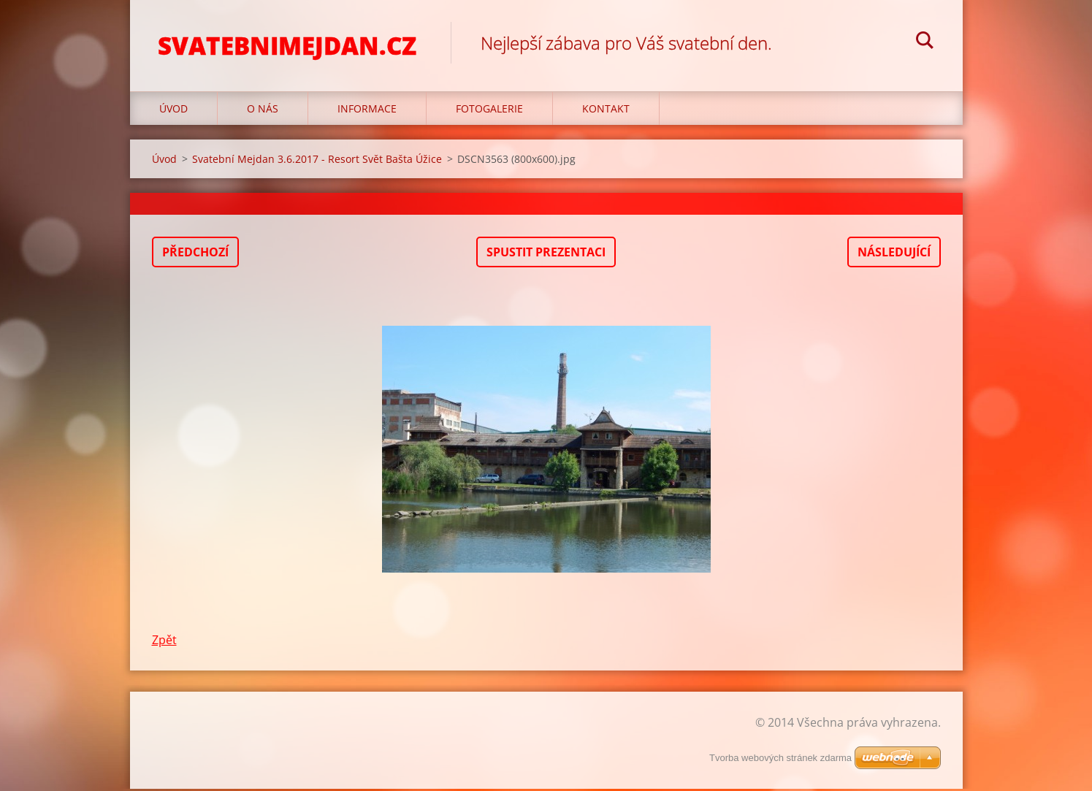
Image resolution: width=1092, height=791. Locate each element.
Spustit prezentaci (546, 254)
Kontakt (606, 111)
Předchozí (195, 254)
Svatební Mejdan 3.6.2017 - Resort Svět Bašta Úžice (317, 161)
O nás (262, 111)
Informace (367, 111)
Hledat (924, 42)
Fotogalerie (489, 111)
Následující (894, 254)
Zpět (164, 642)
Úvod (173, 111)
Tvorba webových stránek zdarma (780, 759)
